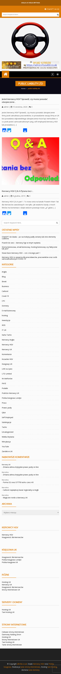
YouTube (5, 446)
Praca (4, 403)
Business (5, 286)
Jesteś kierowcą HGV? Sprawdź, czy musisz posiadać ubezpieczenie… (25, 100)
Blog (4, 276)
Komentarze (7, 354)
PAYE (4, 383)
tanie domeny (34, 670)
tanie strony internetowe (30, 667)
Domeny (5, 306)
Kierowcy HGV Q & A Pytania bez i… (17, 191)
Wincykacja (6, 442)
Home (23, 88)
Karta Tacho (7, 335)
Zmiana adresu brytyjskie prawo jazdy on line (21, 467)
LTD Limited (7, 374)
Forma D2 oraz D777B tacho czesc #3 (18, 482)
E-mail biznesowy (9, 310)
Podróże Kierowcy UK (10, 393)
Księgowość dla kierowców (12, 537)
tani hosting (52, 667)
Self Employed (7, 417)
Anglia (4, 272)
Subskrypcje (6, 422)
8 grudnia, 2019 (18, 196)
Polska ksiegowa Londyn (11, 398)
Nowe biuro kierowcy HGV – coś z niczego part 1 (21, 253)
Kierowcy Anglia (8, 340)
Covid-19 (5, 296)
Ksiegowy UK (7, 364)
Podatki (5, 388)
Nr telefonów (7, 378)
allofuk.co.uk (22, 664)
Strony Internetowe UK (11, 590)
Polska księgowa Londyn (11, 560)
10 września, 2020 (19, 107)
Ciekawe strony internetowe (13, 632)
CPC (3, 301)
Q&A (4, 412)
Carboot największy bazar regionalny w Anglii (21, 490)
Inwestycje (6, 320)
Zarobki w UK (7, 451)
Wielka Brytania (8, 437)
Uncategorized (7, 432)
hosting (5, 315)
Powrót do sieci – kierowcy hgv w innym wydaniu (21, 243)
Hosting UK (6, 582)
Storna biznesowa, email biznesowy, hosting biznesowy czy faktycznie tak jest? (29, 248)
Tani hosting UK (8, 612)
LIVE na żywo (7, 369)
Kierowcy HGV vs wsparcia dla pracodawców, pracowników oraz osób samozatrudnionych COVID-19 (29, 258)
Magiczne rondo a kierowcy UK (15, 497)
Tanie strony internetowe (12, 645)
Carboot (5, 291)
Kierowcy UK (7, 349)
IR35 (3, 325)
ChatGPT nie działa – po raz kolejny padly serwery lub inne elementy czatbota (29, 238)
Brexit (4, 281)
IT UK (4, 330)
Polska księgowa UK (10, 562)
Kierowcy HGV (7, 344)
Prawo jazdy (7, 408)
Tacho (4, 427)
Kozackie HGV (7, 359)
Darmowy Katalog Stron (11, 634)
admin (5, 107)
